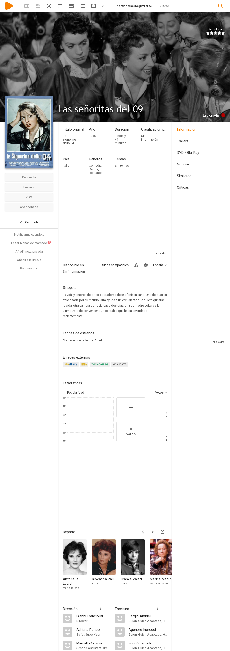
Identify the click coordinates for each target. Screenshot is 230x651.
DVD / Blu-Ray (188, 152)
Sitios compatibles (115, 265)
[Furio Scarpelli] (148, 643)
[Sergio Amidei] (148, 616)
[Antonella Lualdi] (77, 564)
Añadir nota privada (29, 251)
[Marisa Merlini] (164, 564)
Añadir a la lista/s (29, 260)
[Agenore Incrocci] (148, 629)
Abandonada (29, 207)
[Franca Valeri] (135, 564)
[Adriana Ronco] (93, 629)
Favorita (29, 187)
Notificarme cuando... (29, 234)
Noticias (183, 164)
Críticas (183, 187)
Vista (29, 197)
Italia (66, 165)
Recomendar (29, 268)
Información (186, 129)
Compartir (29, 222)
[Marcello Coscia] (93, 643)
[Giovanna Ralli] (106, 564)
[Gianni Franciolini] (93, 616)
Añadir (99, 340)
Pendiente (29, 177)
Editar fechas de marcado (31, 242)
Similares (184, 176)
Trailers (182, 141)
